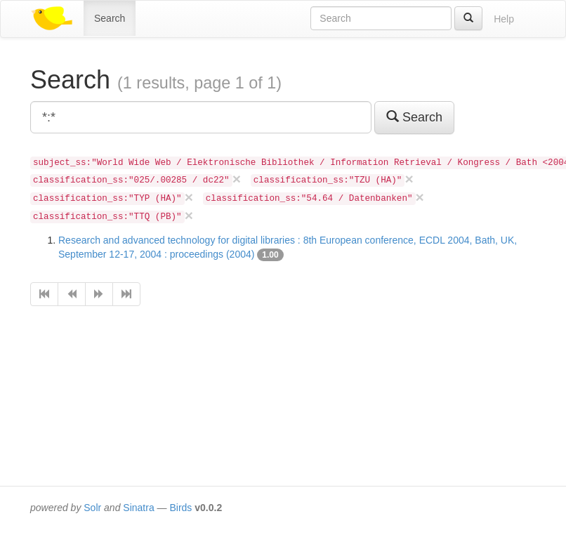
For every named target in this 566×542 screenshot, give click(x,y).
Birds (180, 507)
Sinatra (138, 507)
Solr (92, 507)
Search (109, 18)
